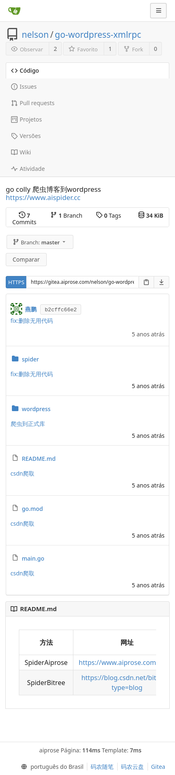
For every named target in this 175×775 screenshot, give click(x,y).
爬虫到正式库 (28, 424)
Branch (66, 215)
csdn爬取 (23, 473)
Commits (24, 219)
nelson (35, 34)
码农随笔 (102, 766)
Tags (108, 215)
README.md (38, 458)
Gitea (158, 766)
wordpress (36, 409)
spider (30, 359)
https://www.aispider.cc (43, 197)
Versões (26, 136)
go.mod (32, 509)
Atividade (28, 168)
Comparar (26, 259)
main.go (33, 558)
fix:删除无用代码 (32, 320)
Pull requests (33, 103)
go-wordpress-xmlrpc (98, 34)
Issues (23, 86)
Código (25, 70)
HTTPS (16, 282)
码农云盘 (132, 766)
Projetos (26, 119)
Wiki (21, 152)
